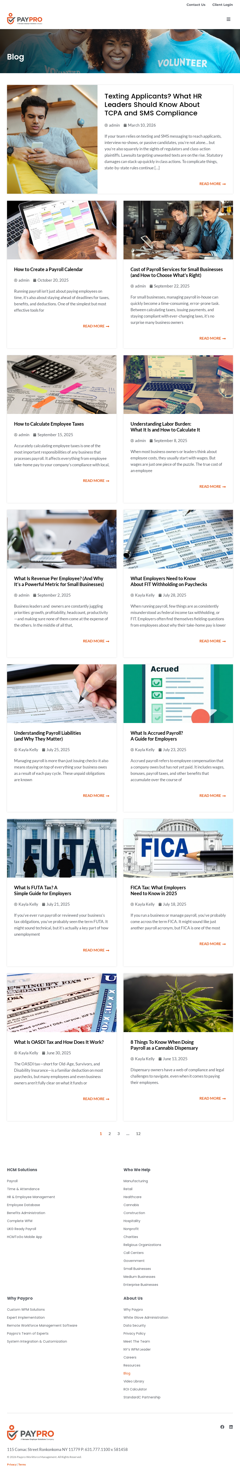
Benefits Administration (26, 1213)
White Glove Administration (146, 1317)
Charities (131, 1236)
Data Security (135, 1325)
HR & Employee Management (31, 1197)
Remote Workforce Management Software (42, 1325)
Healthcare (133, 1197)
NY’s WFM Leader (137, 1349)
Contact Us (196, 5)
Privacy (11, 1464)
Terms (22, 1464)
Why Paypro (133, 1309)
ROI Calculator (135, 1389)
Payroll (12, 1181)
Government (134, 1260)
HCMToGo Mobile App (24, 1236)
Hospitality (132, 1221)
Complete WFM (19, 1221)
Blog (127, 1373)
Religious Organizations (142, 1244)
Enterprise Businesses (141, 1284)
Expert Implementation (26, 1317)
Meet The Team (137, 1341)
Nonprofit (131, 1229)
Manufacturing (136, 1181)
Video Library (134, 1381)
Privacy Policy (135, 1333)
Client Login (222, 5)
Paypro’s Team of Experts (28, 1333)
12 (138, 1133)
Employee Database (23, 1205)
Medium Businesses (139, 1276)
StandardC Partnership (142, 1397)
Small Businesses (137, 1268)
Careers (130, 1357)
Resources (132, 1365)
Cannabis (131, 1205)
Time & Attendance (23, 1189)
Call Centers (134, 1252)
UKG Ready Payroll (21, 1229)
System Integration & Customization (37, 1341)
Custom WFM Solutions (26, 1309)
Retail (128, 1189)
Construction (134, 1213)
